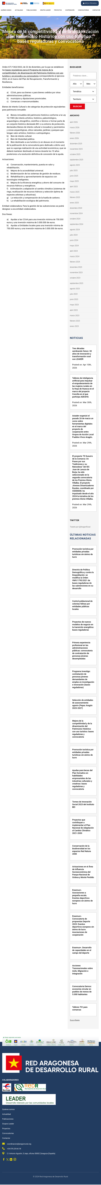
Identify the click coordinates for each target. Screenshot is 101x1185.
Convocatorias (83, 10)
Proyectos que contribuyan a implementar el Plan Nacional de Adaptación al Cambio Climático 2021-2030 (83, 827)
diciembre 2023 (76, 267)
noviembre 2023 (76, 272)
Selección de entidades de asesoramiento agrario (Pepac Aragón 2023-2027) (82, 704)
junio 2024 (74, 240)
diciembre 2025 (76, 144)
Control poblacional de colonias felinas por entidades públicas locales (82, 605)
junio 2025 (74, 176)
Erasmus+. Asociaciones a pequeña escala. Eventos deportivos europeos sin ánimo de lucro (82, 897)
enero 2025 (74, 203)
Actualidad (19, 10)
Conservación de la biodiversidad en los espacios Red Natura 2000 (81, 850)
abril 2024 (74, 251)
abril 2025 (74, 186)
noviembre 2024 (76, 213)
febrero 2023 (75, 321)
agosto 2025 (75, 165)
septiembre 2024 (76, 224)
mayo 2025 (74, 181)
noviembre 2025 (76, 149)
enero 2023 (74, 326)
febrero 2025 (75, 197)
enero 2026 (74, 138)
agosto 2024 (75, 230)
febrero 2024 (75, 262)
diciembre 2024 (76, 208)
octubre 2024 (75, 219)
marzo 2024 (74, 256)
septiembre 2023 (76, 283)
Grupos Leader (45, 10)
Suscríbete (75, 1020)
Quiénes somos (6, 10)
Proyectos (58, 10)
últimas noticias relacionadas (83, 536)
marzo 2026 (74, 127)
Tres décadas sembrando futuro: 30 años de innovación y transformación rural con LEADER (82, 353)
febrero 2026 (75, 133)
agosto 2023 (75, 289)
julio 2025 (73, 170)
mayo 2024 (74, 246)
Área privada (90, 3)
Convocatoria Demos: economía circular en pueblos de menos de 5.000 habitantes (82, 990)
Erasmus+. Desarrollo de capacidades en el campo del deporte (81, 950)
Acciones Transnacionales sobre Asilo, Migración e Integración (82, 970)
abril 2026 (74, 122)
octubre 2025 (75, 154)
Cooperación (69, 10)
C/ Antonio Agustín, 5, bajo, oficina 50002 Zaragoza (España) (28, 1153)
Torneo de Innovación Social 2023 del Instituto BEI (83, 805)
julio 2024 (73, 235)
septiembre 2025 (76, 160)
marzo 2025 (74, 192)
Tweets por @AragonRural (80, 527)
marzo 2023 (74, 315)
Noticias (76, 338)
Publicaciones (31, 10)
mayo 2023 (74, 305)
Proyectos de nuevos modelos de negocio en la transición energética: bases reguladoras (83, 626)
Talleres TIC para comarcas (79, 1008)
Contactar (96, 10)
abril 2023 (74, 310)
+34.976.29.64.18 (11, 1149)
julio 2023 (73, 294)
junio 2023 (74, 299)
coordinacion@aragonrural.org (16, 1144)
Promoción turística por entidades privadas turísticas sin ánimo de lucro (82, 553)
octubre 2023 (75, 278)
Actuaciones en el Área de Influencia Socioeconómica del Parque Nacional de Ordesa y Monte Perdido (83, 872)
